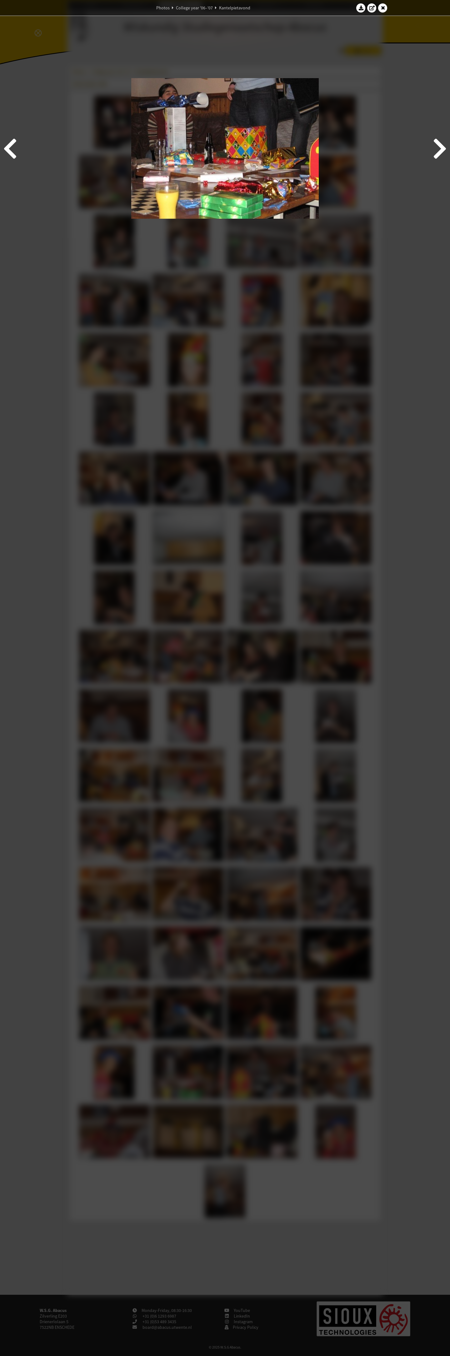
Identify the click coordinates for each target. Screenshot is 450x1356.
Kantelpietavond (234, 8)
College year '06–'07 (194, 8)
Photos (163, 8)
